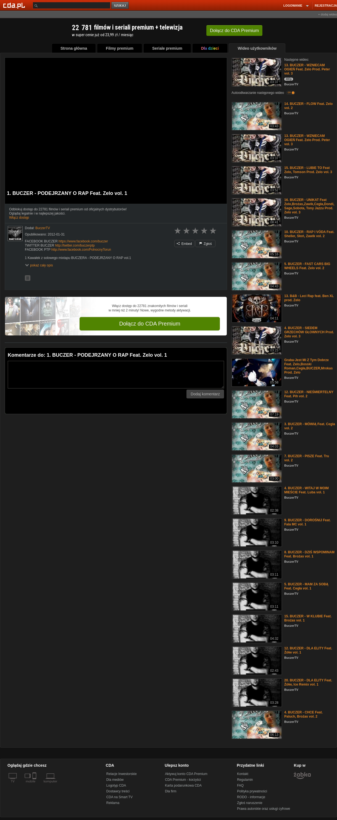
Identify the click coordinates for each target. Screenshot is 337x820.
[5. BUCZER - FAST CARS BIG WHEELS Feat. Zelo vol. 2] (256, 276)
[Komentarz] (116, 374)
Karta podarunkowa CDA (183, 785)
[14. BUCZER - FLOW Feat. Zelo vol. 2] (256, 116)
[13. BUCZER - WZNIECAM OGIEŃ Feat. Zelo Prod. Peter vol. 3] (256, 72)
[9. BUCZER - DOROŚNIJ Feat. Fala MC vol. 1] (256, 532)
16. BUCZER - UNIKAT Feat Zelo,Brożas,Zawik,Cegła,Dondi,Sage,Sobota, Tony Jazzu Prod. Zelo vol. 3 (309, 206)
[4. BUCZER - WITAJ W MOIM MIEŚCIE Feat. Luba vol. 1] (256, 500)
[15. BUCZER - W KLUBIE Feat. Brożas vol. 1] (256, 628)
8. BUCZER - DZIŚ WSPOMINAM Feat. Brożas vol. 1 (309, 554)
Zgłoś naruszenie (249, 803)
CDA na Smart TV (119, 797)
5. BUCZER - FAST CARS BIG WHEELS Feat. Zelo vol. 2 (307, 266)
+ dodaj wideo (327, 14)
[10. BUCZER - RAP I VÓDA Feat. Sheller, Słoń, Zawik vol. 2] (256, 244)
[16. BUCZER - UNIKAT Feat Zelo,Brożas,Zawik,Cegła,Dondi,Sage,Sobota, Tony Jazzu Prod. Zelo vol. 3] (256, 212)
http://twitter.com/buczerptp (74, 245)
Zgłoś (205, 244)
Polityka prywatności (252, 791)
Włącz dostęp (19, 217)
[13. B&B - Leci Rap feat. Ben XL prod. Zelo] (256, 308)
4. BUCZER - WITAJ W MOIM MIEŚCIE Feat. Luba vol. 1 (306, 490)
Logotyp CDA (116, 785)
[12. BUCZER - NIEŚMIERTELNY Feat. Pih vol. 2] (256, 404)
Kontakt (242, 774)
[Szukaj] (71, 5)
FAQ (240, 785)
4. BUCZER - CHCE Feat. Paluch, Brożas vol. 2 (303, 714)
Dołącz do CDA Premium (149, 324)
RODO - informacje (251, 797)
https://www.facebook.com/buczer (83, 241)
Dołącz (234, 30)
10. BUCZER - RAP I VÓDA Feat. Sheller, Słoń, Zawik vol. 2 (309, 234)
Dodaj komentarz (205, 394)
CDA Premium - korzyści (183, 780)
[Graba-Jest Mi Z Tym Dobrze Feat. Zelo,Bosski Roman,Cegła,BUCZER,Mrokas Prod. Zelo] (256, 372)
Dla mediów (115, 780)
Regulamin (245, 780)
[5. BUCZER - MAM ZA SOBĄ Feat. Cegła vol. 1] (256, 596)
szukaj (120, 5)
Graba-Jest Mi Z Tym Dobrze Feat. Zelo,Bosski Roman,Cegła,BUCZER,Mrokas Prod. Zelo (308, 366)
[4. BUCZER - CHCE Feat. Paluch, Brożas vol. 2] (256, 724)
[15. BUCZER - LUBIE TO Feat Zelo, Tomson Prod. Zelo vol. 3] (256, 180)
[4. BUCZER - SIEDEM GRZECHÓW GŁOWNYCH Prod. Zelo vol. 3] (256, 340)
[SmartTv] (35, 785)
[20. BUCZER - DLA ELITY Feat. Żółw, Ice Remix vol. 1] (256, 692)
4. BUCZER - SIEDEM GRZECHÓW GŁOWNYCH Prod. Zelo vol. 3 (309, 332)
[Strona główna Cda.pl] (15, 5)
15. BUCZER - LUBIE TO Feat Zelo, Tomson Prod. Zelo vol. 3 (308, 170)
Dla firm (170, 791)
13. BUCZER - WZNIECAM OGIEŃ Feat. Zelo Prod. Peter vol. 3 (307, 69)
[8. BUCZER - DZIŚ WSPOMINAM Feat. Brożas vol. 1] (256, 564)
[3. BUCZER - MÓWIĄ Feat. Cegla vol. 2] (256, 436)
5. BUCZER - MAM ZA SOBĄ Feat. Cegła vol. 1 (306, 586)
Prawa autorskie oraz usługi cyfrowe (263, 809)
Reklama (112, 803)
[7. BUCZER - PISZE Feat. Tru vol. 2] (256, 468)
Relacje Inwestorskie (121, 774)
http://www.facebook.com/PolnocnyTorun (81, 250)
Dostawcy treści (118, 791)
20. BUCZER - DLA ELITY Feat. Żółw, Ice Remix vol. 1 (308, 682)
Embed (184, 244)
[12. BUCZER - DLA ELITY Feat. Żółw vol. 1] (256, 660)
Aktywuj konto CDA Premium (186, 774)
